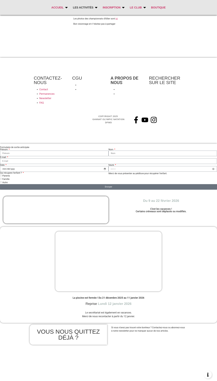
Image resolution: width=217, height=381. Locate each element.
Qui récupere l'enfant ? (11, 173)
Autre (5, 182)
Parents (6, 175)
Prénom (4, 149)
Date (2, 165)
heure (111, 165)
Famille (5, 179)
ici (117, 18)
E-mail (3, 157)
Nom (111, 149)
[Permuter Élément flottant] (208, 375)
